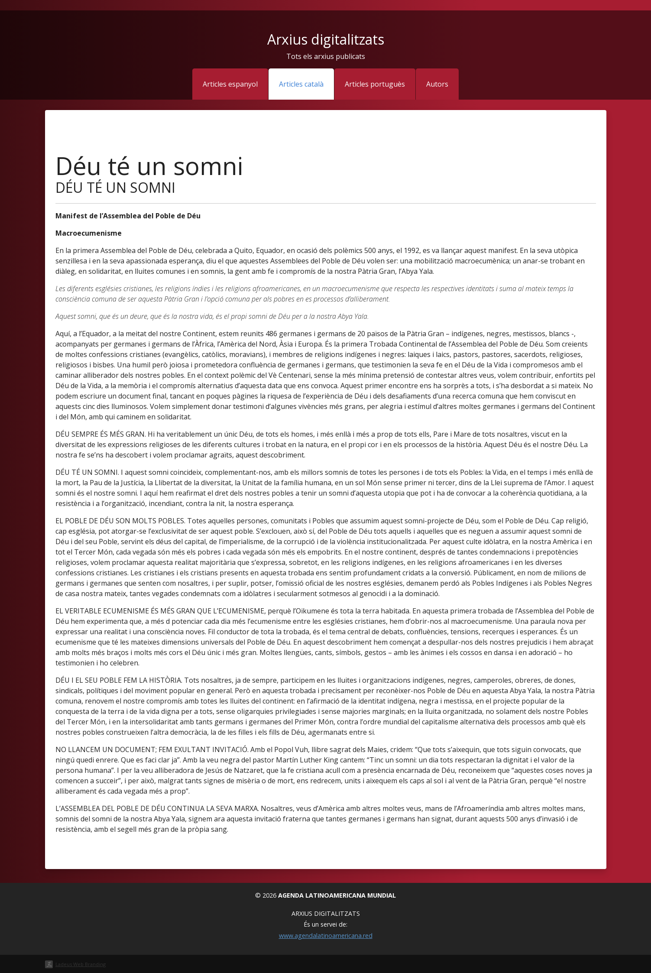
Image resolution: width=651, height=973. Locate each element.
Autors (437, 84)
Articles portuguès (375, 84)
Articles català (301, 84)
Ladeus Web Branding (80, 964)
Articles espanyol (230, 84)
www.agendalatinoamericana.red (325, 935)
